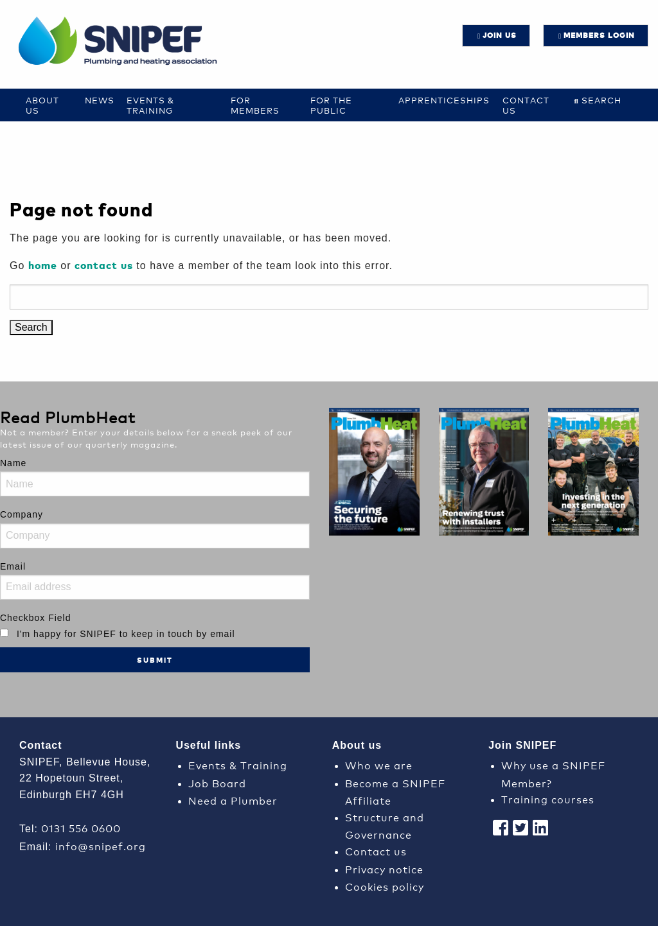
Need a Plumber (233, 799)
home (42, 265)
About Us (42, 105)
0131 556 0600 (81, 827)
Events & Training (150, 105)
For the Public (331, 105)
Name (13, 463)
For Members (255, 105)
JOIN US (500, 35)
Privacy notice (384, 868)
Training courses (547, 798)
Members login (599, 35)
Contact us (525, 105)
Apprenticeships (444, 99)
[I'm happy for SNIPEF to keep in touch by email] (4, 633)
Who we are (379, 764)
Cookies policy (384, 885)
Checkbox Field (35, 618)
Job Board (217, 782)
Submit (155, 660)
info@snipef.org (100, 845)
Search (601, 99)
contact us (104, 265)
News (99, 99)
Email (13, 566)
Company (21, 514)
